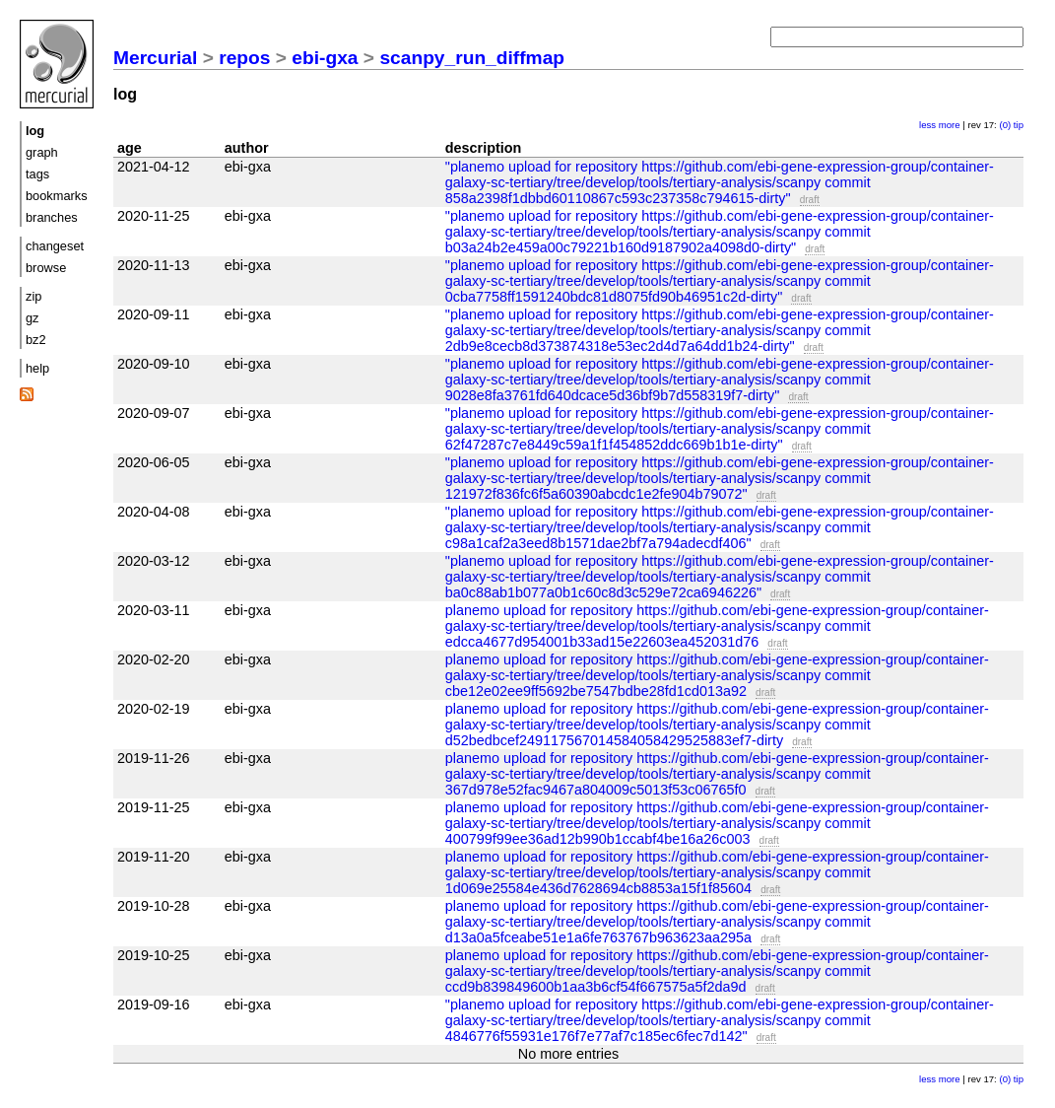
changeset (55, 246)
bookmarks (57, 195)
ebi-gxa (325, 57)
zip (33, 296)
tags (37, 174)
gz (32, 318)
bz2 (36, 339)
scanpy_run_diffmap (471, 57)
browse (46, 267)
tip (1018, 124)
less (927, 124)
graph (42, 152)
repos (244, 57)
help (37, 368)
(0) (1005, 124)
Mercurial (155, 57)
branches (52, 217)
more (949, 124)
